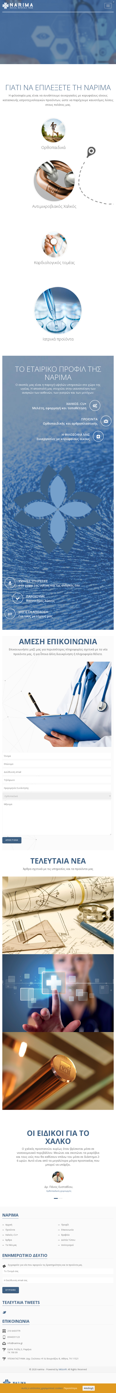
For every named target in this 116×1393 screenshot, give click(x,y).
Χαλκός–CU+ (11, 1234)
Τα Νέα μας (11, 1244)
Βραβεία (65, 1234)
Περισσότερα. (70, 1388)
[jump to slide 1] (56, 59)
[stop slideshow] (6, 62)
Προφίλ (65, 1224)
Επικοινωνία (67, 1229)
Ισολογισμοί (67, 1244)
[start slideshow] (6, 57)
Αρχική (8, 1224)
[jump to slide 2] (64, 59)
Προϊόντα (10, 1229)
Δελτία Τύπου (68, 1239)
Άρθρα (8, 1239)
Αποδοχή (88, 1388)
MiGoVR (63, 1369)
